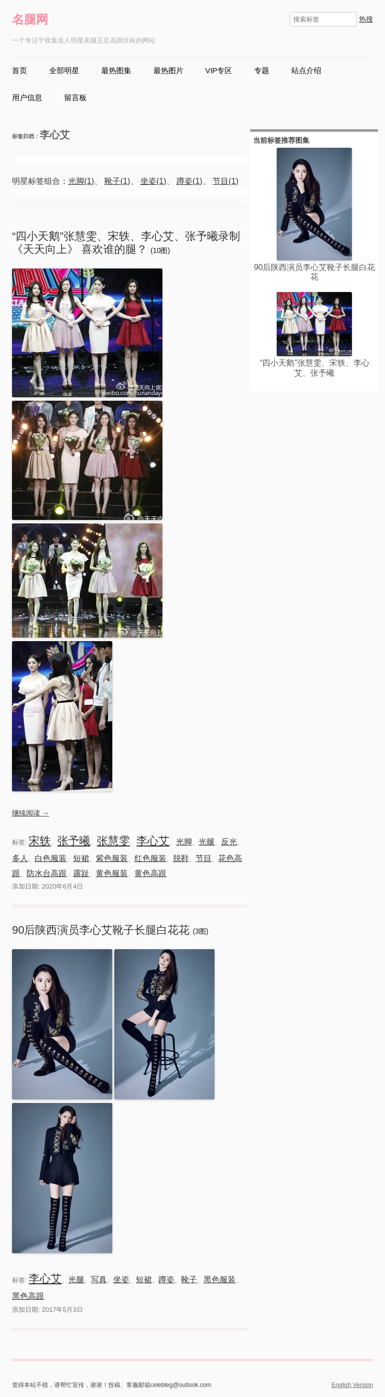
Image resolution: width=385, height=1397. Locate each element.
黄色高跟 (150, 873)
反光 (229, 841)
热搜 (366, 19)
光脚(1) (81, 181)
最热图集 (116, 71)
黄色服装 (112, 873)
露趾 (81, 873)
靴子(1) (117, 181)
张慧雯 (113, 840)
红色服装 (150, 858)
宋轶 (40, 840)
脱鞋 (181, 858)
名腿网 (30, 19)
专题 (261, 71)
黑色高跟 (28, 1296)
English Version (352, 1384)
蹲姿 (166, 1279)
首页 (19, 71)
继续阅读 (30, 813)
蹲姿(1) (189, 181)
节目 (204, 858)
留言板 (75, 98)
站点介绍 (306, 71)
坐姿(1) (153, 181)
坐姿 (121, 1279)
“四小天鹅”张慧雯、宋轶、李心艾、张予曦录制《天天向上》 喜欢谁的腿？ (126, 242)
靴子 (189, 1279)
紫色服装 (112, 858)
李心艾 (152, 840)
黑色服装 (220, 1279)
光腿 (207, 841)
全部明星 (64, 71)
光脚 (184, 841)
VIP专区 (219, 71)
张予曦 (73, 840)
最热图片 (168, 71)
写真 (99, 1279)
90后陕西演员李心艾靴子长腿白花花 (102, 930)
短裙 (81, 858)
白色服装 (51, 858)
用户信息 (27, 98)
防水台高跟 (47, 873)
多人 (20, 858)
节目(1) (226, 181)
